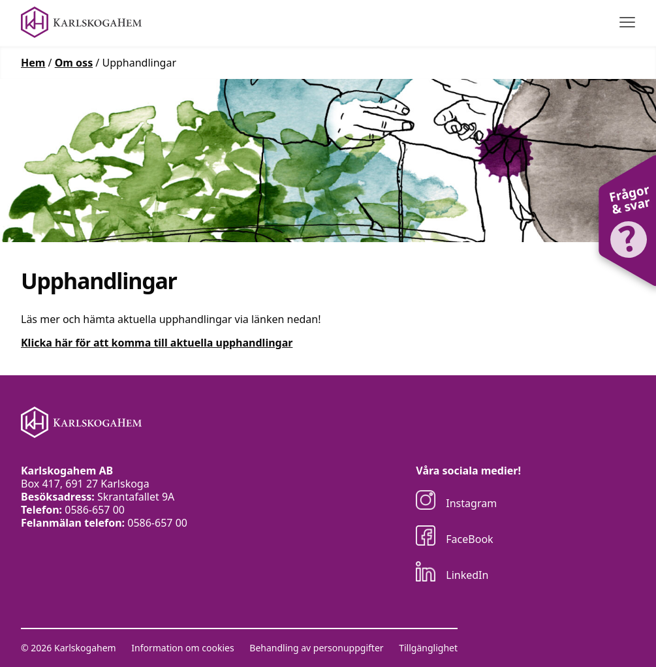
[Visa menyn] (627, 22)
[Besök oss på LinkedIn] (468, 572)
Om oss (74, 62)
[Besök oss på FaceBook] (468, 536)
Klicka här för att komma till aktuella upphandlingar (156, 342)
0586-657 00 (95, 509)
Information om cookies (182, 648)
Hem (33, 62)
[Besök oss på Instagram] (468, 501)
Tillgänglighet (428, 648)
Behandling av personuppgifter (316, 648)
